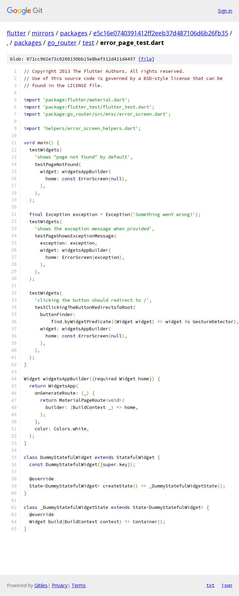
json (226, 585)
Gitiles (41, 585)
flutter (16, 33)
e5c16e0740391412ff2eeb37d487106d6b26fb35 (160, 33)
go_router (62, 42)
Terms (78, 585)
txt (210, 585)
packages (73, 33)
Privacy (59, 585)
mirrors (43, 33)
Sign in (225, 10)
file (146, 59)
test (88, 42)
